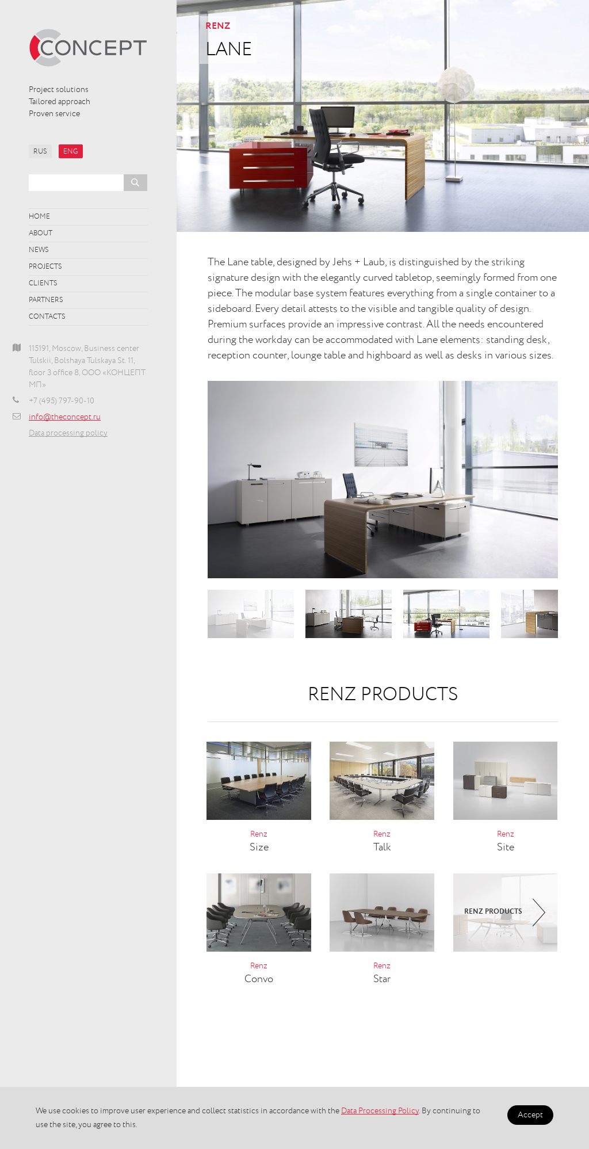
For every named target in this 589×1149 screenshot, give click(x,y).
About (40, 233)
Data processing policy (68, 433)
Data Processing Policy (380, 1111)
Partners (46, 300)
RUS (40, 151)
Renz (217, 26)
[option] (383, 479)
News (39, 250)
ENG (70, 151)
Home (39, 216)
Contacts (47, 317)
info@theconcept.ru (65, 417)
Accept (530, 1115)
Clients (43, 283)
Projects (45, 267)
